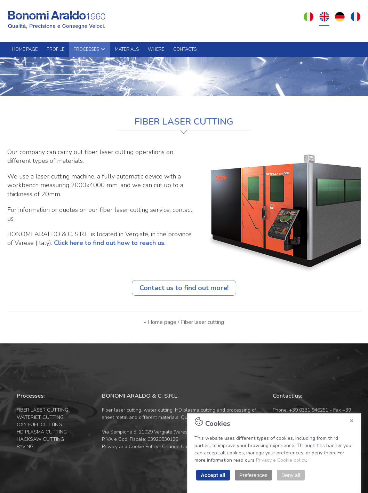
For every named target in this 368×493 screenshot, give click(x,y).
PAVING (25, 446)
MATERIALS (127, 49)
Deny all (290, 475)
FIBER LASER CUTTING (42, 410)
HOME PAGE (25, 49)
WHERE (156, 49)
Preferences (253, 475)
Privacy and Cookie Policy (130, 446)
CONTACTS (185, 49)
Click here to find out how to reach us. (110, 243)
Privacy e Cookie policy (281, 460)
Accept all (213, 475)
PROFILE (55, 49)
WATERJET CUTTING (40, 417)
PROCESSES (89, 49)
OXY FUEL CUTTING (39, 424)
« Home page (160, 322)
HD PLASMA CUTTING (42, 432)
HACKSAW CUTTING (40, 439)
